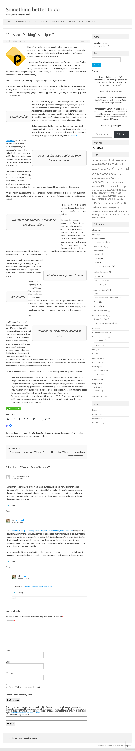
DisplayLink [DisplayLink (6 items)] (96, 186)
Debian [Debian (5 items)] (120, 182)
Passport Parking (40, 436)
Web (97, 263)
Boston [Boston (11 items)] (113, 160)
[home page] (99, 46)
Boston (17, 433)
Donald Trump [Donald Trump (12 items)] (118, 186)
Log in (94, 410)
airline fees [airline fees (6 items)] (99, 160)
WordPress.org (98, 423)
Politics (95, 367)
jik (9, 41)
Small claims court (101, 310)
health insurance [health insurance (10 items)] (100, 192)
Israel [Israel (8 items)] (120, 196)
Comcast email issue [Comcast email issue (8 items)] (101, 178)
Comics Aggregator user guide (82, 22)
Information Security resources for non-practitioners (40, 22)
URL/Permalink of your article (17, 714)
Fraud (96, 302)
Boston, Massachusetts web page (38, 587)
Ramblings (96, 379)
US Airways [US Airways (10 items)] (114, 214)
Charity (96, 293)
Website (9, 673)
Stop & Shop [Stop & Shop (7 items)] (107, 208)
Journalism (96, 345)
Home (8, 22)
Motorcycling (97, 358)
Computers (40, 433)
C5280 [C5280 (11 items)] (120, 164)
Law (93, 354)
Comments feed (98, 418)
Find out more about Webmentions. (25, 713)
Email (8, 662)
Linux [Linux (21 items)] (96, 203)
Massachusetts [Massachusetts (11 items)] (108, 203)
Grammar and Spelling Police (105, 323)
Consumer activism (52, 433)
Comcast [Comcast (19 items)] (118, 174)
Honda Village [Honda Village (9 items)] (115, 193)
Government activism (69, 433)
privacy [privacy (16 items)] (97, 207)
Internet (97, 251)
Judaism (97, 387)
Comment (10, 621)
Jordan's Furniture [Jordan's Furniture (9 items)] (106, 199)
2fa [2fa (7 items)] (93, 160)
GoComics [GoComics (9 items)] (116, 190)
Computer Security (27, 433)
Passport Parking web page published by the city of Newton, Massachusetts (42, 531)
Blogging (95, 230)
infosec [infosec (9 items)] (113, 196)
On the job (96, 362)
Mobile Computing (101, 272)
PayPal (110, 100)
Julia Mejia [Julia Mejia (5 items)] (119, 199)
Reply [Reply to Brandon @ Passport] (8, 511)
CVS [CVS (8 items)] (116, 182)
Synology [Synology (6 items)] (115, 208)
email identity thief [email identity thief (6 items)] (99, 190)
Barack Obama (99, 370)
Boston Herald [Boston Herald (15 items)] (107, 163)
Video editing (99, 285)
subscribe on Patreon (113, 91)
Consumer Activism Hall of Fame (106, 297)
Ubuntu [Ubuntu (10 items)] (104, 214)
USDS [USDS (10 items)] (122, 214)
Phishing (97, 276)
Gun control (98, 374)
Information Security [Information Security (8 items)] (101, 196)
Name (8, 651)
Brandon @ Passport (21, 476)
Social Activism (97, 396)
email (97, 254)
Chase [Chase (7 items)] (94, 169)
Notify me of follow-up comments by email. (23, 687)
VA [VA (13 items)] (127, 214)
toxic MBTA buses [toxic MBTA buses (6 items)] (109, 211)
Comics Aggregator (104, 266)
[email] (106, 46)
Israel (97, 391)
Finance (95, 328)
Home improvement (100, 337)
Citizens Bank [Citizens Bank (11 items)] (105, 169)
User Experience (21, 436)
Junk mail (97, 306)
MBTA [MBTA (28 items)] (121, 203)
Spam (97, 258)
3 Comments (82, 41)
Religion (95, 384)
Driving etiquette (100, 319)
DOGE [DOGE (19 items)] (105, 186)
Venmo (116, 100)
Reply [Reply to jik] (8, 567)
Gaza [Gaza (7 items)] (109, 190)
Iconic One (102, 746)
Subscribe (121, 134)
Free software (99, 246)
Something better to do (33, 9)
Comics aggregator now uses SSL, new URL (26, 452)
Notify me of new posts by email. (19, 695)
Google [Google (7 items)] (124, 190)
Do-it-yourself (99, 340)
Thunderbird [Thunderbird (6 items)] (97, 211)
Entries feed (97, 414)
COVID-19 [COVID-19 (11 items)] (108, 182)
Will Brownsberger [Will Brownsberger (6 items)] (99, 217)
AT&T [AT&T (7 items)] (106, 160)
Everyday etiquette (99, 315)
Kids (94, 349)
